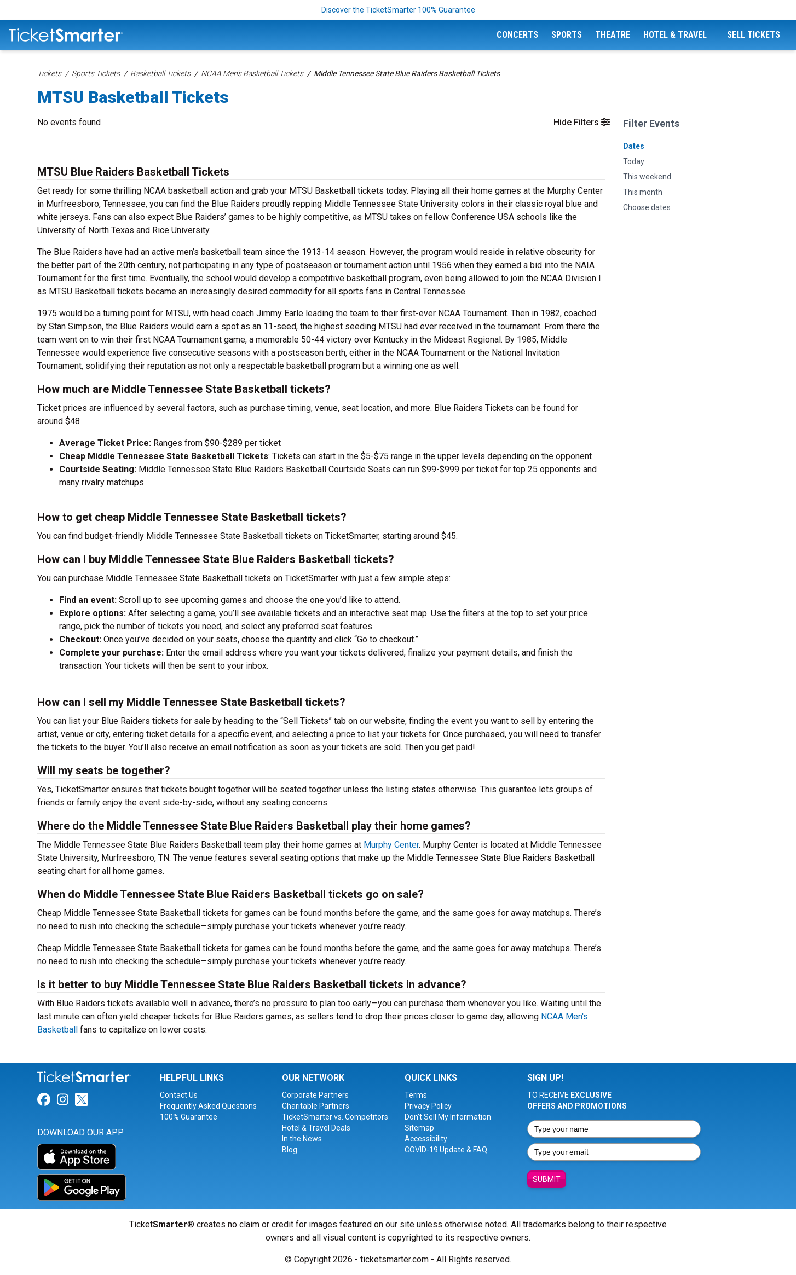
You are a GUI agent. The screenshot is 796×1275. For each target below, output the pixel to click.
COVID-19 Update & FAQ (446, 1149)
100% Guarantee (188, 1116)
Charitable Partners (315, 1106)
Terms (416, 1095)
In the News (302, 1138)
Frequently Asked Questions (208, 1106)
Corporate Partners (315, 1095)
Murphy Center (391, 844)
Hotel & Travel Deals (316, 1127)
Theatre (612, 35)
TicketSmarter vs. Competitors (335, 1116)
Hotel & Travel (675, 35)
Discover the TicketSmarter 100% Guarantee (398, 9)
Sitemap (419, 1127)
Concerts (517, 35)
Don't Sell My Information (448, 1116)
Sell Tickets (753, 35)
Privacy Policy (428, 1106)
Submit (547, 1179)
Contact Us (179, 1095)
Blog (289, 1149)
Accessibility (426, 1138)
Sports (566, 35)
